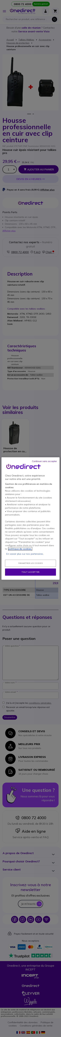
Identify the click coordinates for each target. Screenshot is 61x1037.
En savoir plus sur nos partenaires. (25, 553)
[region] (30, 518)
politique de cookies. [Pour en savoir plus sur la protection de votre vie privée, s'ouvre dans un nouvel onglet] (20, 548)
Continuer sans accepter (44, 461)
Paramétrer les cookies (30, 563)
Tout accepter (30, 572)
